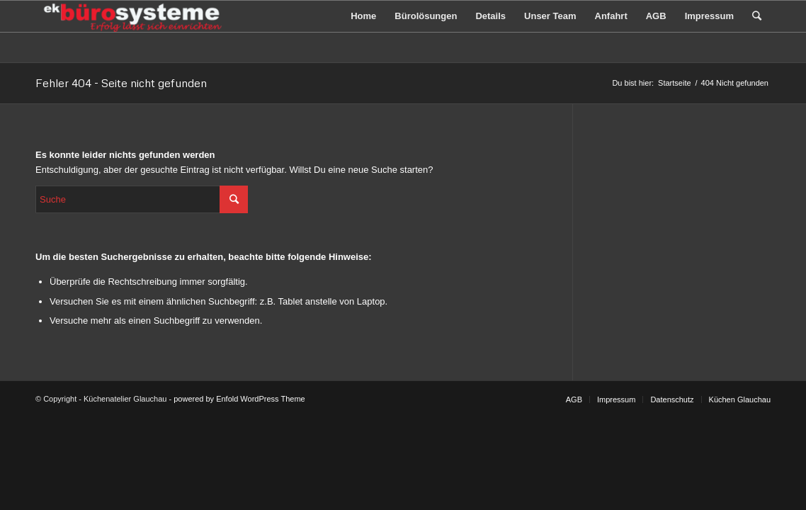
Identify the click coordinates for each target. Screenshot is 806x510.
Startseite (674, 83)
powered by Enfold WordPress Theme (239, 399)
